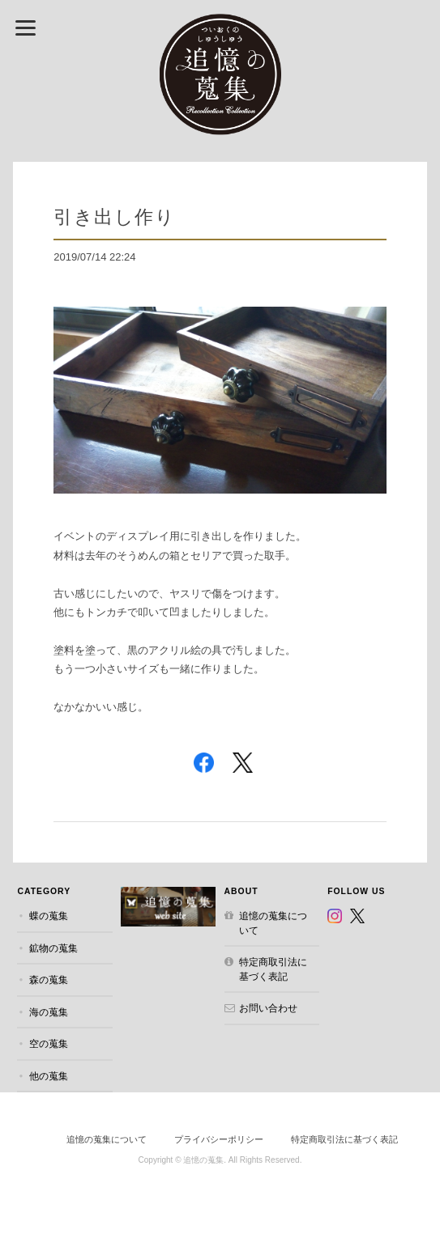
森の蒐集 (48, 979)
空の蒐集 (48, 1043)
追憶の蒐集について (273, 922)
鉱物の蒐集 (53, 948)
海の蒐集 (48, 1012)
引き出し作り (114, 216)
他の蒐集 (48, 1076)
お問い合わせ (268, 1008)
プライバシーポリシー (218, 1139)
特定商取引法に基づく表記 (273, 969)
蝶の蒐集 (48, 915)
